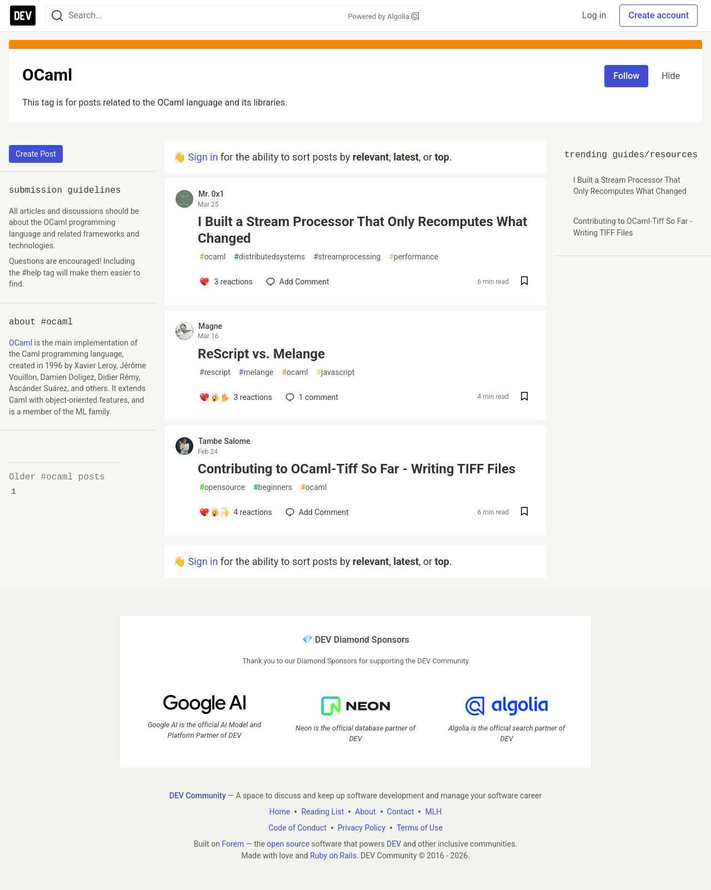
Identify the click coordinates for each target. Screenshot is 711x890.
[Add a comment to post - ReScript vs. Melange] (235, 397)
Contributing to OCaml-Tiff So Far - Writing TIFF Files (356, 469)
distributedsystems (269, 257)
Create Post (36, 153)
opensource (222, 487)
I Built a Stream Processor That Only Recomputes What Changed (362, 230)
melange (256, 372)
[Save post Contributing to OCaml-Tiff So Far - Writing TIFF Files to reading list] (524, 512)
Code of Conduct (297, 827)
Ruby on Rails (333, 855)
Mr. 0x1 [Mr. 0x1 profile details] (211, 193)
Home (280, 811)
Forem (233, 843)
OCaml (20, 342)
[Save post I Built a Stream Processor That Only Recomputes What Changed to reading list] (524, 281)
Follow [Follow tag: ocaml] (626, 76)
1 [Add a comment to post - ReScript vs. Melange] (310, 397)
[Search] (57, 16)
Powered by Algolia (383, 16)
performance (413, 257)
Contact (400, 811)
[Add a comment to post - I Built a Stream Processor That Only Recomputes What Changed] (225, 282)
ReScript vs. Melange (261, 354)
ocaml (212, 257)
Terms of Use (420, 827)
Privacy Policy (361, 827)
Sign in (203, 157)
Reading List (322, 811)
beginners (272, 487)
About (365, 811)
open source (288, 843)
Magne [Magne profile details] (210, 326)
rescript (215, 372)
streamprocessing (346, 257)
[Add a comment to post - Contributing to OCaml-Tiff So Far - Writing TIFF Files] (235, 512)
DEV (394, 843)
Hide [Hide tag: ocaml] (671, 76)
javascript (335, 372)
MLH (433, 811)
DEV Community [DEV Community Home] (197, 795)
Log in (594, 15)
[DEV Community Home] (23, 15)
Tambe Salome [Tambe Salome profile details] (224, 441)
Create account (658, 15)
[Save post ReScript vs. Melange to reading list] (524, 397)
